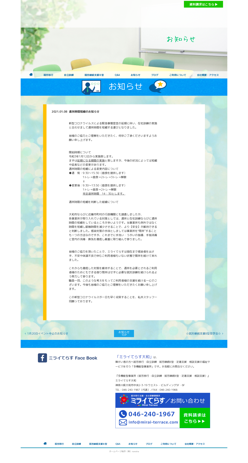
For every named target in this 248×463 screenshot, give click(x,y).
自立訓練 (69, 75)
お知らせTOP (124, 333)
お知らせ (135, 75)
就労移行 (48, 75)
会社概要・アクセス (208, 75)
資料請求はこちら (203, 4)
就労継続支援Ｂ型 (94, 75)
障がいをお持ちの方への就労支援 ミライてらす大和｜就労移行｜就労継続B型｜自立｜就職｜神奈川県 (117, 14)
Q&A (117, 75)
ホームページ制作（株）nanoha (124, 451)
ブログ (154, 75)
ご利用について (177, 75)
